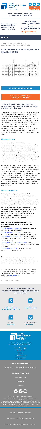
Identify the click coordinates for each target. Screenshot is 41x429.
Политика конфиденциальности (20, 412)
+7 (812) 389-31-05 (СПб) (11, 308)
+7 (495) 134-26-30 (30, 28)
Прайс (19, 367)
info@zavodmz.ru (29, 32)
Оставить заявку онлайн (34, 8)
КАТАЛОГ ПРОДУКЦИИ (20, 373)
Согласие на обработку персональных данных (20, 424)
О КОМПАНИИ (20, 377)
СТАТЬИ (21, 385)
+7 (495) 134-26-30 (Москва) (11, 309)
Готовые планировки (17, 43)
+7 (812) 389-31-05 (30, 23)
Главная (3, 43)
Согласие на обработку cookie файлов (20, 418)
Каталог (9, 367)
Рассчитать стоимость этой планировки (21, 97)
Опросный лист (29, 367)
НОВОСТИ (20, 381)
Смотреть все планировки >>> (11, 280)
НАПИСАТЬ (11, 324)
